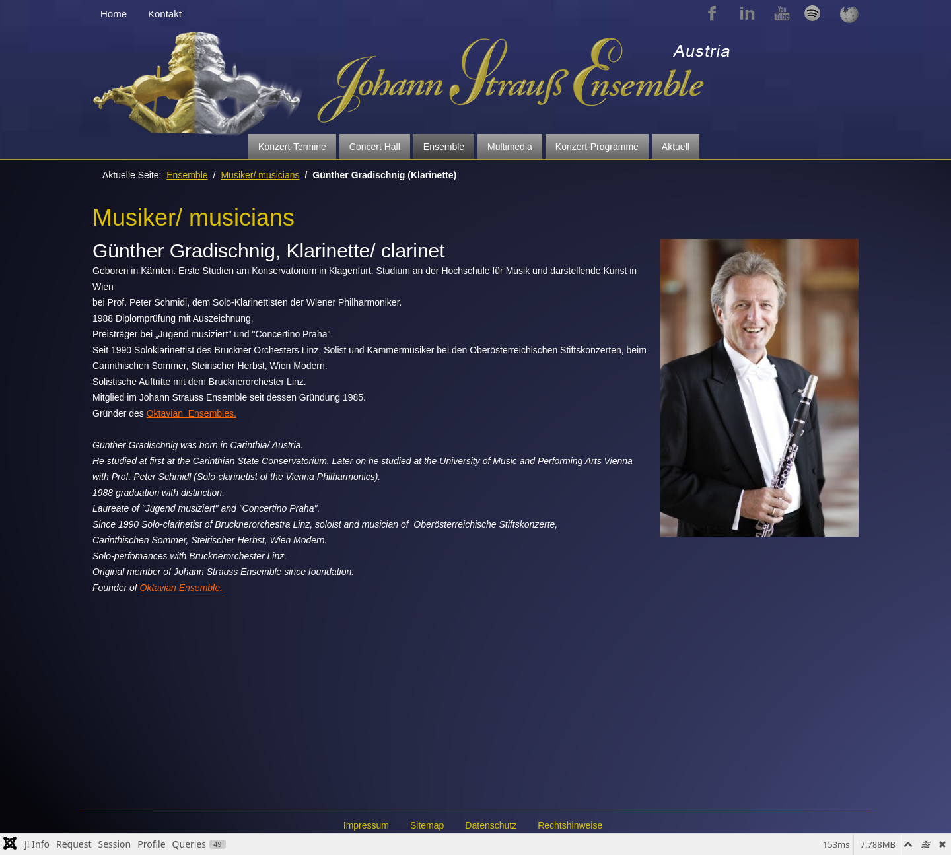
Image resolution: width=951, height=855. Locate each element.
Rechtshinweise (570, 825)
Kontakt (165, 13)
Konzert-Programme (597, 146)
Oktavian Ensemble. (182, 587)
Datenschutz (490, 825)
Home (113, 13)
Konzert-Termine (292, 146)
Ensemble (443, 146)
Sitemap (427, 825)
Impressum (366, 825)
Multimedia (509, 146)
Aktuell (675, 146)
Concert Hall (374, 146)
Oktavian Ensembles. (191, 413)
